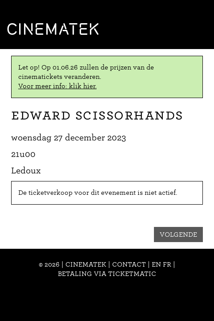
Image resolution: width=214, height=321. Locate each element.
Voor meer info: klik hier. (57, 86)
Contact (129, 264)
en (156, 264)
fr (167, 264)
